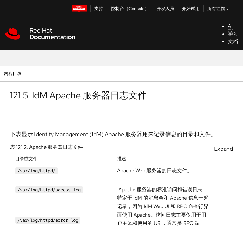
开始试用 (191, 8)
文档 (233, 41)
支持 (98, 8)
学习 (233, 33)
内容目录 (12, 73)
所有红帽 (219, 8)
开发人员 (165, 8)
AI (230, 26)
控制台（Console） (130, 8)
